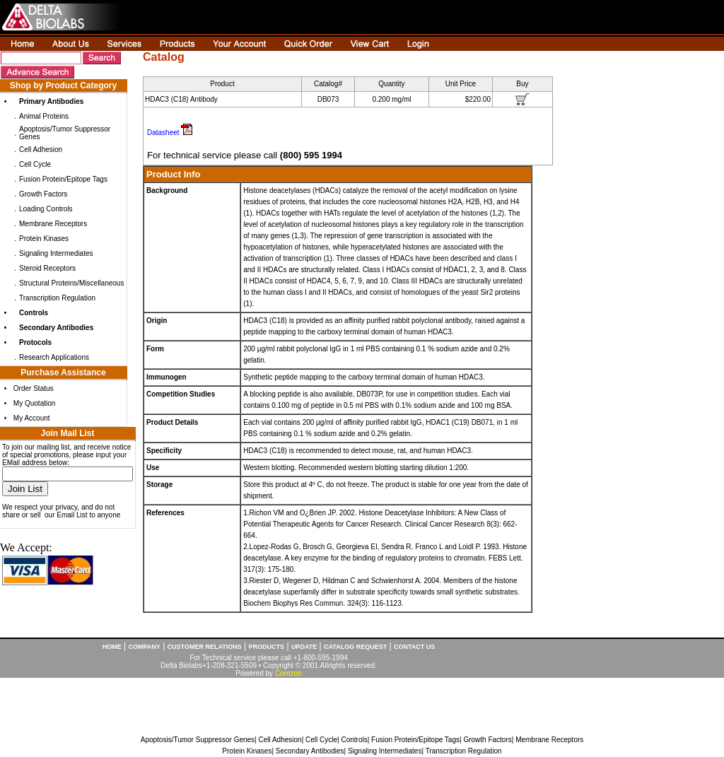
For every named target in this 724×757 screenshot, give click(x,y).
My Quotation (34, 403)
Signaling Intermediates (56, 253)
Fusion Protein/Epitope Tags (63, 179)
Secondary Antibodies (310, 751)
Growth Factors (43, 194)
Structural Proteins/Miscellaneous (71, 283)
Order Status (33, 388)
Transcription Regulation (57, 298)
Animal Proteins (44, 116)
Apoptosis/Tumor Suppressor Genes (198, 740)
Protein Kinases (44, 238)
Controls (354, 740)
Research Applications (54, 357)
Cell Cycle (35, 164)
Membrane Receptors (53, 224)
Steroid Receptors (47, 268)
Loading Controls (46, 209)
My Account (31, 418)
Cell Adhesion (40, 149)
